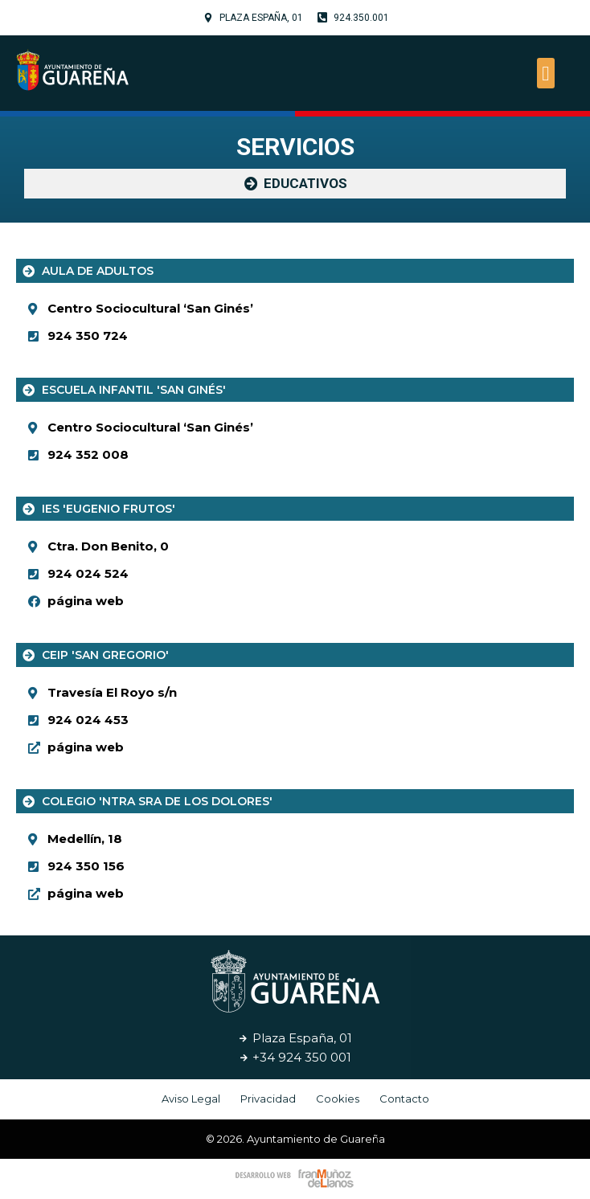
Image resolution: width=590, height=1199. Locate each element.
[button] (546, 73)
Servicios (295, 147)
